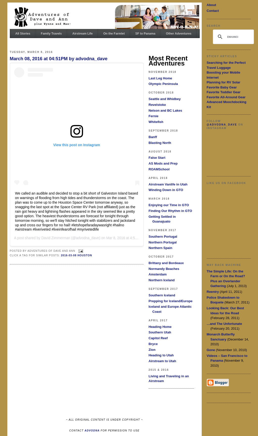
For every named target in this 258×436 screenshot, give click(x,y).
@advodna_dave (222, 124)
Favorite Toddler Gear (224, 92)
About (211, 5)
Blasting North (160, 143)
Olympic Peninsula (163, 84)
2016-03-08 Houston (76, 255)
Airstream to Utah (162, 361)
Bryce (153, 344)
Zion (152, 350)
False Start (157, 158)
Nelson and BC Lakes (165, 110)
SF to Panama (145, 33)
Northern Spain (160, 248)
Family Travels (51, 33)
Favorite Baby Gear (222, 87)
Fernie (154, 116)
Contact (213, 11)
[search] (232, 37)
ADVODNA (92, 430)
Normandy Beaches (164, 269)
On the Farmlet (114, 33)
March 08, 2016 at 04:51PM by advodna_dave (59, 58)
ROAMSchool (159, 169)
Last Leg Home (160, 78)
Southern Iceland (162, 295)
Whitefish (156, 122)
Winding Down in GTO (166, 190)
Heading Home (160, 327)
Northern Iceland (162, 280)
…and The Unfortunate (224, 324)
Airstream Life (82, 33)
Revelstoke (157, 105)
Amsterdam (158, 274)
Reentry (213, 292)
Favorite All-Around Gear (226, 97)
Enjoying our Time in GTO (169, 205)
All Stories (22, 33)
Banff (153, 137)
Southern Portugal (163, 236)
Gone (211, 350)
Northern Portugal (163, 242)
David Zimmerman (55, 238)
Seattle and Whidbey (165, 99)
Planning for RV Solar (223, 82)
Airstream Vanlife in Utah (168, 184)
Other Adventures (178, 33)
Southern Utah (160, 332)
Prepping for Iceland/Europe (171, 301)
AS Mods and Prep (163, 163)
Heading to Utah (161, 355)
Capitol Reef (158, 338)
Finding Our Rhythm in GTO (170, 211)
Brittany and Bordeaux (166, 263)
